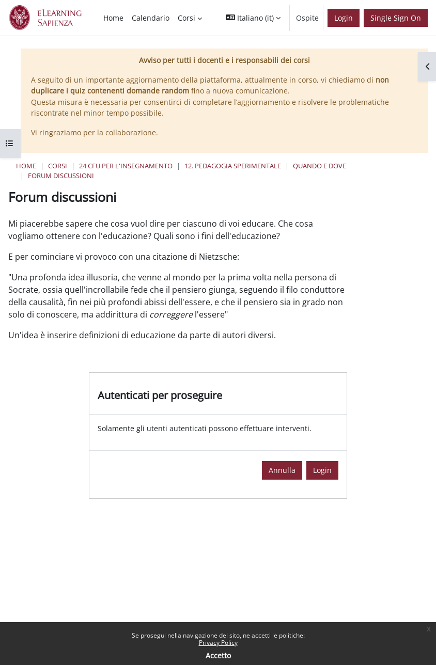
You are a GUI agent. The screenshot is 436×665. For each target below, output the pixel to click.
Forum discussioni (61, 175)
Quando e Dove (319, 165)
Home (26, 165)
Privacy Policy (218, 642)
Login (343, 18)
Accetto (218, 655)
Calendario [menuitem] (150, 18)
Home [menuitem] (113, 18)
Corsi (57, 165)
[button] (253, 18)
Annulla (282, 470)
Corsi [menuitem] (186, 18)
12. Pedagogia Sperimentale (232, 165)
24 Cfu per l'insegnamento (126, 165)
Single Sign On (395, 18)
